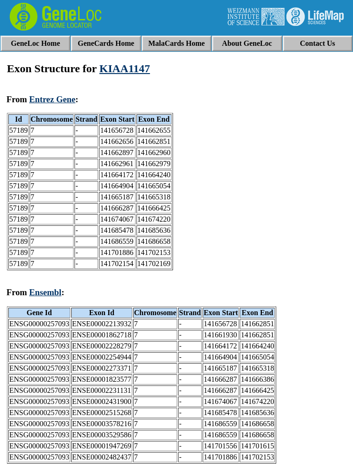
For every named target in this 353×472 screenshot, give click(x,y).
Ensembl (45, 292)
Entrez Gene (52, 99)
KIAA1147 (124, 68)
